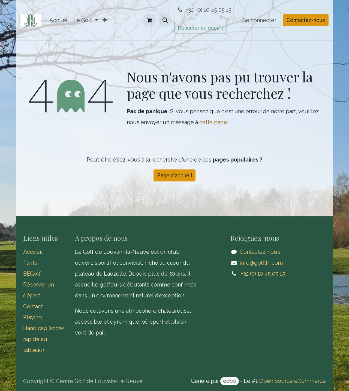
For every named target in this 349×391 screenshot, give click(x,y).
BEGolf (32, 273)
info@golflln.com (261, 262)
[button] (165, 20)
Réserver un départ (200, 28)
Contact (33, 306)
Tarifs (31, 262)
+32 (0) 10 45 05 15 (203, 10)
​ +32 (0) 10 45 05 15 (262, 273)
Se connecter (259, 20)
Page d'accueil (174, 175)
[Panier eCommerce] (149, 20)
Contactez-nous (306, 20)
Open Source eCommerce (292, 381)
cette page (213, 122)
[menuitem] (59, 20)
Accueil (33, 252)
